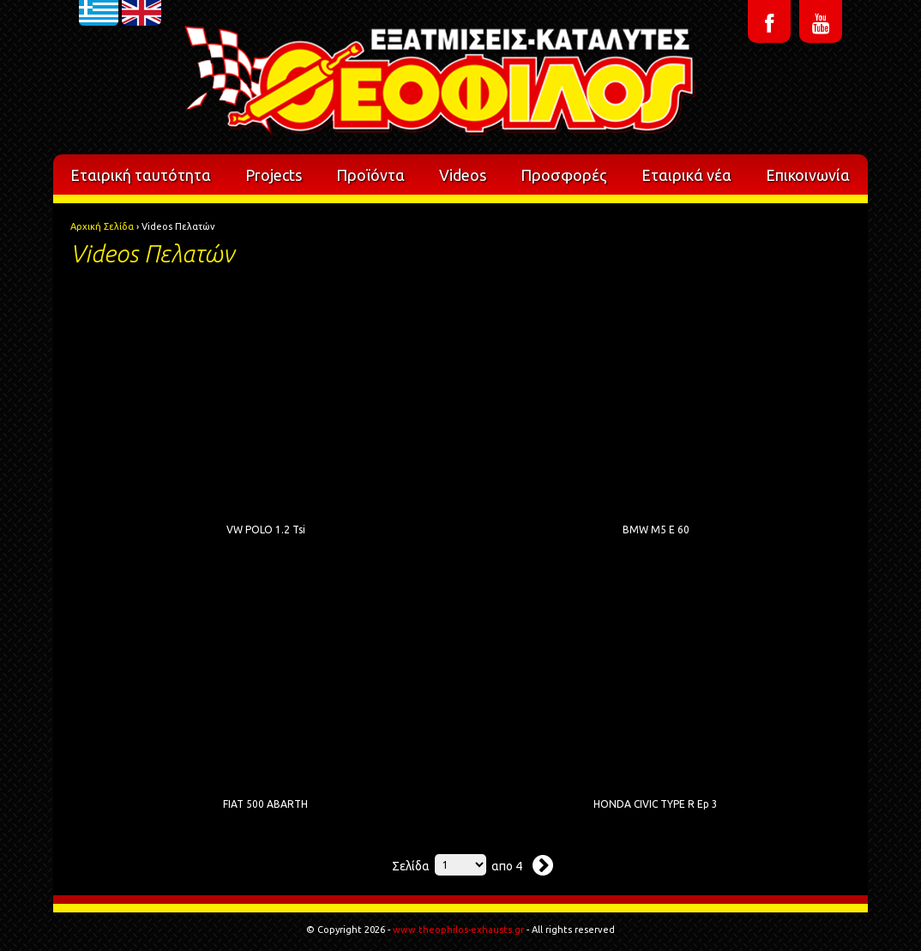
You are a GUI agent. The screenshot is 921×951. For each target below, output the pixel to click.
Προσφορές (564, 175)
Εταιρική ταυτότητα (140, 175)
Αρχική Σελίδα (102, 226)
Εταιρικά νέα (686, 175)
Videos (462, 175)
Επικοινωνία (808, 175)
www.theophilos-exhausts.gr (458, 929)
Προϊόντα (370, 175)
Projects (273, 175)
